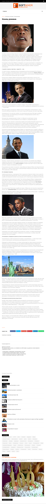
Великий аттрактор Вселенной (14, 409)
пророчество (26, 447)
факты (11, 451)
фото (15, 451)
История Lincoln (10, 424)
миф (4, 445)
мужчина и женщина (11, 445)
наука (18, 445)
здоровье (16, 441)
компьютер (15, 443)
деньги (20, 439)
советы (24, 449)
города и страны (6, 439)
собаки (19, 449)
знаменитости (23, 441)
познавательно (11, 447)
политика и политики (9, 16)
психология (33, 447)
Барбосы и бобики (11, 414)
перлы (37, 445)
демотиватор (14, 439)
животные (5, 441)
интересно (30, 441)
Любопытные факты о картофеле (14, 390)
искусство (5, 443)
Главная (3, 1)
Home (3, 16)
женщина (35, 439)
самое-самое (13, 449)
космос (21, 443)
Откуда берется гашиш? (12, 428)
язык (29, 451)
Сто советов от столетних (9, 457)
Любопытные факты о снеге (13, 385)
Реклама (7, 1)
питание (4, 447)
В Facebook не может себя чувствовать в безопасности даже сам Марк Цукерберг (25, 419)
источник (3, 327)
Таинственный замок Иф (12, 395)
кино (10, 443)
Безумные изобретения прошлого (14, 399)
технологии (5, 451)
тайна (37, 449)
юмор (24, 451)
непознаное (31, 445)
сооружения (31, 449)
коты (26, 443)
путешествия (5, 449)
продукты (19, 447)
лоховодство (36, 443)
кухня (30, 443)
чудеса (19, 451)
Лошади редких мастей (12, 404)
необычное (24, 445)
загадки (10, 441)
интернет (37, 441)
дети (25, 439)
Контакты (12, 1)
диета (29, 439)
